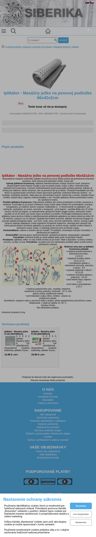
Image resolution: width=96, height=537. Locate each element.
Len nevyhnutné (81, 514)
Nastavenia (81, 522)
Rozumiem (81, 506)
